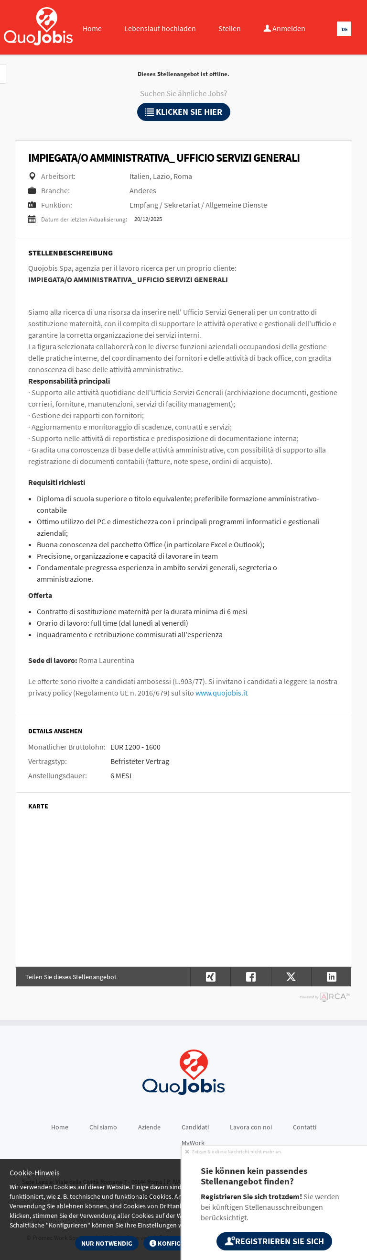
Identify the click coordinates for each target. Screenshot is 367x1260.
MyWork (193, 1142)
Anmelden (284, 28)
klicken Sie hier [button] (183, 111)
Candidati (195, 1127)
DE (345, 29)
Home (92, 28)
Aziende (149, 1127)
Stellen (229, 28)
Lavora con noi (251, 1127)
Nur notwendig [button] (106, 1243)
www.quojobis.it (221, 692)
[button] (331, 976)
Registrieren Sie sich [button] (274, 1241)
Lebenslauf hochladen (160, 28)
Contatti (304, 1127)
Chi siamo (103, 1127)
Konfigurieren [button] (178, 1243)
